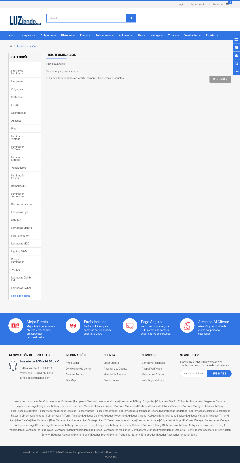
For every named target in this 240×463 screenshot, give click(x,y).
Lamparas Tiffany (130, 401)
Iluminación (70, 78)
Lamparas (17, 81)
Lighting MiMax (20, 251)
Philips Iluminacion (17, 260)
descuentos (104, 78)
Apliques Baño (156, 415)
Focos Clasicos (67, 410)
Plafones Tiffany (213, 406)
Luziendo (51, 78)
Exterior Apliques (62, 434)
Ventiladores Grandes (144, 429)
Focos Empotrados (106, 410)
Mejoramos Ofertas (153, 374)
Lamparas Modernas (61, 401)
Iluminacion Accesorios (17, 195)
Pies (13, 128)
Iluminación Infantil (17, 177)
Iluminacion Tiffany (17, 148)
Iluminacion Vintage (17, 137)
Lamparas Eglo (20, 212)
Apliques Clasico (136, 415)
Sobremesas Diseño (147, 410)
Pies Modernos (40, 420)
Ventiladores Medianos (117, 429)
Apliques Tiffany (218, 415)
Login (181, 4)
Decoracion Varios (21, 204)
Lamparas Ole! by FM (21, 279)
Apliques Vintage (197, 415)
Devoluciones (111, 380)
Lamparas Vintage (108, 401)
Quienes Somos (75, 374)
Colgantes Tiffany (48, 406)
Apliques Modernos (114, 415)
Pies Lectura (74, 420)
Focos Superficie (27, 410)
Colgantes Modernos (190, 401)
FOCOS (15, 104)
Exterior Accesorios (168, 434)
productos (118, 78)
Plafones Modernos (125, 406)
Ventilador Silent (64, 429)
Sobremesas (18, 112)
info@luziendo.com (39, 377)
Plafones (16, 97)
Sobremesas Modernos (173, 410)
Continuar (220, 79)
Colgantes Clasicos (214, 401)
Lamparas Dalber (21, 288)
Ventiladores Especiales (39, 429)
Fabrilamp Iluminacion (17, 72)
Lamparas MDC (20, 243)
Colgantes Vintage (26, 406)
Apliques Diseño (92, 415)
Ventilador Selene (130, 425)
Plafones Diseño (103, 406)
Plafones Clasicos (148, 406)
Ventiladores (18, 167)
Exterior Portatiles (119, 434)
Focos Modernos (48, 410)
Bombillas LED (19, 186)
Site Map (71, 380)
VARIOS (15, 269)
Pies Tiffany (106, 420)
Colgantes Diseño (166, 401)
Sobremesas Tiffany (58, 415)
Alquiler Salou (189, 434)
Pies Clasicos (57, 420)
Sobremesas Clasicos (201, 410)
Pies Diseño (23, 420)
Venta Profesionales (153, 362)
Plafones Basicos (170, 406)
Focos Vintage (86, 410)
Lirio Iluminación (26, 46)
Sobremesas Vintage (32, 415)
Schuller (16, 220)
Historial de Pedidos (115, 374)
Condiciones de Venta (78, 368)
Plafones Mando (82, 406)
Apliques (16, 120)
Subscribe (219, 373)
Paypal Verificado (152, 368)
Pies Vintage (90, 420)
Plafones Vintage (192, 406)
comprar (91, 78)
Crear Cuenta (111, 362)
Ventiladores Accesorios (202, 429)
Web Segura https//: (153, 380)
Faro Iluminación (20, 235)
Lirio (60, 78)
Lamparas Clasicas (85, 401)
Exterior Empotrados (144, 434)
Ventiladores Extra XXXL (172, 429)
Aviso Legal (72, 362)
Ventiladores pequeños (88, 429)
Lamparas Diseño (37, 401)
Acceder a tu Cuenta (115, 368)
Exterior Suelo (81, 434)
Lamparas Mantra (21, 227)
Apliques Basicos (176, 415)
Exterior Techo (99, 434)
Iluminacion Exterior (17, 158)
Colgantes (17, 89)
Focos (13, 410)
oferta (82, 78)
